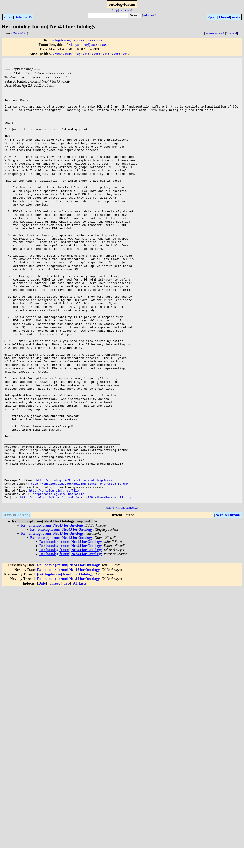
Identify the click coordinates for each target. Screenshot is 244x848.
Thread (224, 17)
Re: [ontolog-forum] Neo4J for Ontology (52, 604)
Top (115, 10)
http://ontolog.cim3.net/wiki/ (58, 571)
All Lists (125, 10)
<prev (8, 17)
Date (18, 17)
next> (28, 17)
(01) (132, 575)
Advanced (149, 15)
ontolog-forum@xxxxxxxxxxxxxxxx (75, 40)
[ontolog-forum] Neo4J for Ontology (65, 653)
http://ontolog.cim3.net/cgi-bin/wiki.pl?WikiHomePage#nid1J (71, 575)
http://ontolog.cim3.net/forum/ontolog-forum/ (75, 554)
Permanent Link (215, 33)
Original (232, 33)
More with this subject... (122, 586)
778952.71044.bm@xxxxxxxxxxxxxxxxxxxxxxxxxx (89, 54)
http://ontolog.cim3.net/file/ (54, 567)
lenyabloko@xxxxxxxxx (89, 45)
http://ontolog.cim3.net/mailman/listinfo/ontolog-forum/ (79, 559)
